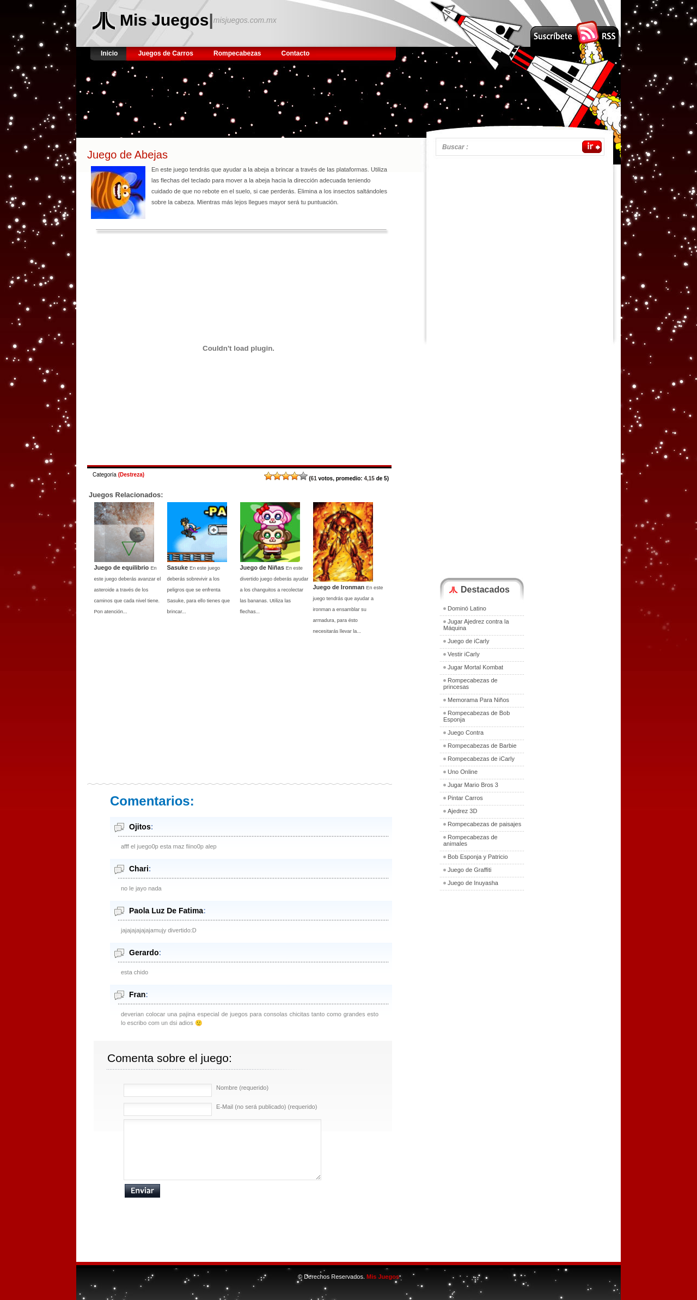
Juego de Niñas (262, 567)
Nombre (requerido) (242, 1087)
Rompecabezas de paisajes (484, 824)
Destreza (131, 475)
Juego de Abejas (127, 155)
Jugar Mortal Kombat (475, 667)
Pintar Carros (465, 798)
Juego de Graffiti (470, 869)
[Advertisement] (291, 95)
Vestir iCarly (464, 654)
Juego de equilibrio (121, 567)
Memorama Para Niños (478, 700)
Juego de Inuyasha (473, 883)
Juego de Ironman (339, 587)
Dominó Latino (467, 608)
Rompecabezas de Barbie (482, 745)
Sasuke (177, 567)
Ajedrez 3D (462, 811)
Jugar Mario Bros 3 (473, 785)
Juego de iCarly (468, 641)
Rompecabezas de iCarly (481, 758)
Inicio (110, 53)
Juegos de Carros (165, 53)
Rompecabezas (237, 53)
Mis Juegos (164, 20)
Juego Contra (466, 732)
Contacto (296, 53)
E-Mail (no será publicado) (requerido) (266, 1106)
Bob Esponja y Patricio (478, 856)
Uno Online (463, 771)
